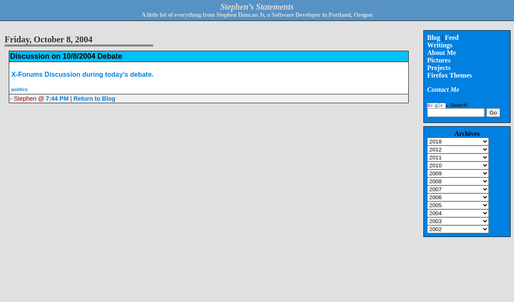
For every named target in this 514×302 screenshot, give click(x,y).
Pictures (439, 60)
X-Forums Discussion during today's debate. (82, 74)
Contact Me (443, 89)
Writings (439, 45)
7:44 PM (57, 98)
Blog (433, 37)
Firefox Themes (449, 75)
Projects (439, 67)
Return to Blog (94, 98)
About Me (441, 52)
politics (19, 89)
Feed (452, 37)
